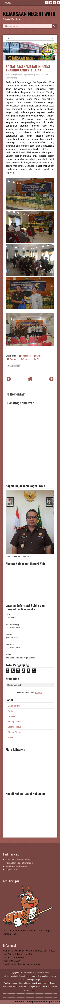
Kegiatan (12, 716)
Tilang (11, 737)
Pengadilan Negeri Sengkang (19, 863)
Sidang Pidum (14, 732)
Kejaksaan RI (12, 869)
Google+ (12, 359)
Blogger (38, 692)
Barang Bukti (14, 706)
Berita (10, 711)
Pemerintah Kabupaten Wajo (19, 859)
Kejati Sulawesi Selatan (16, 866)
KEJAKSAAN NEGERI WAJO (29, 13)
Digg (37, 359)
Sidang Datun (14, 721)
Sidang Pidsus (14, 727)
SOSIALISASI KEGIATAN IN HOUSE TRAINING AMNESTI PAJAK (28, 68)
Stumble (26, 359)
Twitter (38, 356)
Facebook (25, 356)
